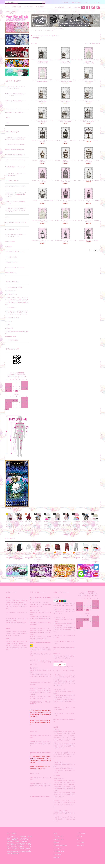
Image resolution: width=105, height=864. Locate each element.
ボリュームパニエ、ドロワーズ (13, 109)
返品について (56, 842)
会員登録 (79, 836)
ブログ (68, 7)
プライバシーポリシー (59, 848)
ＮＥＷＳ (7, 324)
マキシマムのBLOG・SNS (12, 317)
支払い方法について (58, 836)
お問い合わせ (76, 7)
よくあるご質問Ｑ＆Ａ (11, 307)
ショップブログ (57, 854)
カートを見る (80, 842)
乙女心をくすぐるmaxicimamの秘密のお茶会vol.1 (16, 332)
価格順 (93, 43)
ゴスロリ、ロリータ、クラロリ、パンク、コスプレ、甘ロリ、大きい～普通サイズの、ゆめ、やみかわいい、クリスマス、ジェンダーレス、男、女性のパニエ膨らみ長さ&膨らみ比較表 (17, 301)
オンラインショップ (10, 290)
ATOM (58, 857)
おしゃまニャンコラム (11, 294)
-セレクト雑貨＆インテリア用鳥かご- (42, 30)
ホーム (6, 6)
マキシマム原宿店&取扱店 (12, 340)
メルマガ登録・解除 (58, 7)
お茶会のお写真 (9, 328)
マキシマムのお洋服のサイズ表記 (13, 287)
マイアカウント (81, 833)
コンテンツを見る (39, 6)
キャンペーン (8, 321)
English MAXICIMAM (10, 336)
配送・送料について (58, 839)
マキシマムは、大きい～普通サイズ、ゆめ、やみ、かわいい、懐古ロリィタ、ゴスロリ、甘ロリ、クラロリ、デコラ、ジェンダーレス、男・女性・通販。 (48, 11)
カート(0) (95, 2)
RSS (54, 857)
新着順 (98, 43)
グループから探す (27, 6)
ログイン (86, 2)
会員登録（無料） (75, 2)
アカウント (64, 2)
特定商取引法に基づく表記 (60, 845)
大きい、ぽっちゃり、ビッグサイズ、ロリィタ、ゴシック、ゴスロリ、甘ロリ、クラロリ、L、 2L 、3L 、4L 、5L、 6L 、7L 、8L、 (16, 312)
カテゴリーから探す (15, 6)
